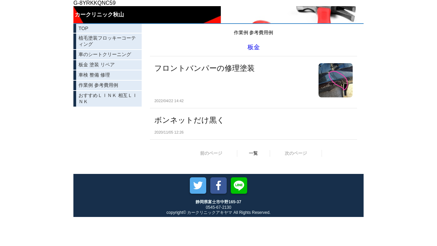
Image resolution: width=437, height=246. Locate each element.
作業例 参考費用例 (98, 85)
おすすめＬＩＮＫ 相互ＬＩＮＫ (108, 98)
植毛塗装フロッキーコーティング (107, 41)
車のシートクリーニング (105, 54)
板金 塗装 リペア (97, 64)
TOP (83, 28)
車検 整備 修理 (94, 75)
